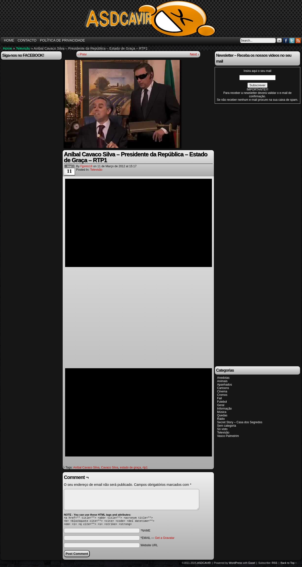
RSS (298, 40)
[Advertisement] (251, 234)
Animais (222, 381)
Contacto (27, 40)
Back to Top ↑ (288, 564)
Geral (220, 405)
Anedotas (223, 377)
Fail (219, 398)
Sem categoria (226, 425)
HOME (9, 40)
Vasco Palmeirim (228, 436)
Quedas (222, 415)
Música (221, 412)
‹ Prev (82, 54)
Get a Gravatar (164, 539)
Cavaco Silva (109, 467)
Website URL (149, 546)
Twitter (292, 40)
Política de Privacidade (62, 40)
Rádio (221, 419)
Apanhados (224, 384)
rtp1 (145, 467)
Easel (251, 564)
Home (7, 48)
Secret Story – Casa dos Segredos (239, 422)
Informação (224, 408)
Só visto (222, 429)
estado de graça (130, 467)
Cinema (222, 391)
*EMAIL (157, 539)
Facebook (286, 40)
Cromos (222, 395)
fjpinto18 (86, 166)
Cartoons (223, 388)
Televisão (23, 48)
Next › (194, 54)
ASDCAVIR (204, 564)
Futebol (222, 401)
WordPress (235, 564)
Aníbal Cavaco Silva (86, 467)
